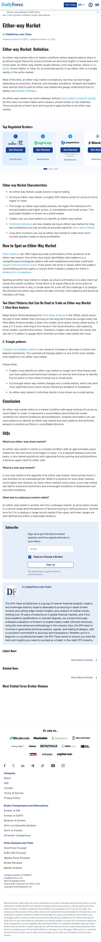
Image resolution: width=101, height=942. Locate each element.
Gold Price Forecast (15, 847)
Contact (8, 788)
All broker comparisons (17, 835)
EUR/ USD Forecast (15, 852)
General (25, 15)
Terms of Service (14, 793)
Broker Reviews (13, 862)
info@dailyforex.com (13, 878)
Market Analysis (13, 867)
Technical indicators (20, 224)
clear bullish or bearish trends (78, 98)
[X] (13, 765)
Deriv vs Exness (13, 830)
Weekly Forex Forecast (17, 857)
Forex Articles (13, 15)
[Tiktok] (43, 766)
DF (4, 15)
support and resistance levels (20, 264)
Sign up (50, 564)
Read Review (16, 159)
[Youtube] (53, 765)
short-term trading (83, 227)
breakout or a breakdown (17, 272)
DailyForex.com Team (38, 586)
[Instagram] (63, 765)
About (7, 778)
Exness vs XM (12, 810)
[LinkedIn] (22, 765)
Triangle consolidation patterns (20, 349)
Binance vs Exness (14, 820)
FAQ (6, 783)
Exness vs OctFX (13, 815)
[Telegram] (32, 765)
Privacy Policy (12, 797)
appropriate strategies (24, 90)
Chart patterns (11, 254)
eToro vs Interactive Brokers (20, 825)
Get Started (16, 149)
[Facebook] (4, 765)
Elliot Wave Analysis (54, 315)
